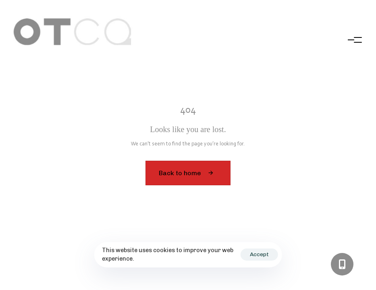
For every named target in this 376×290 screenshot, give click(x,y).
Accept (259, 254)
